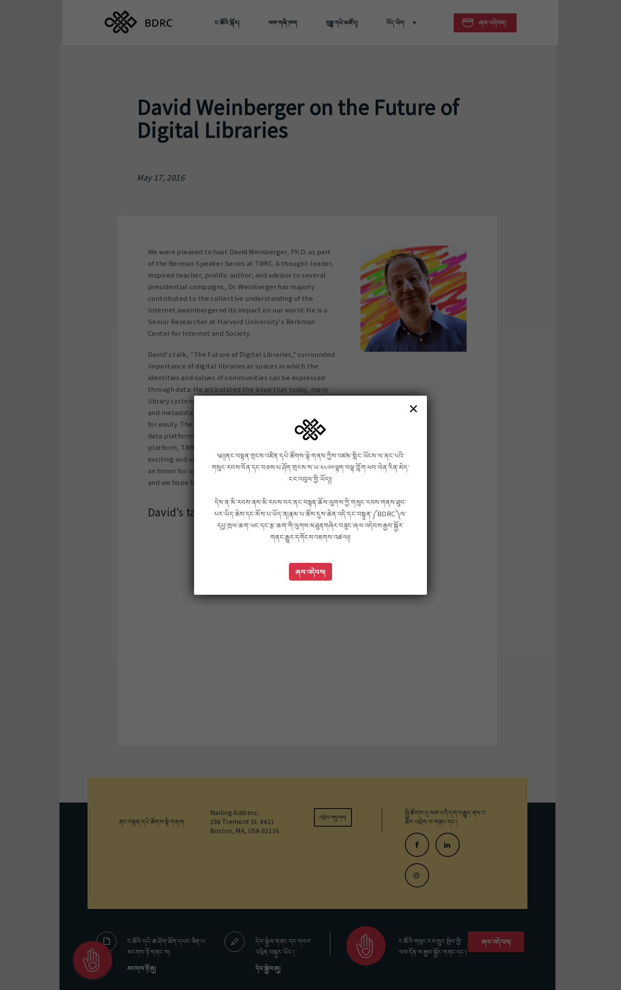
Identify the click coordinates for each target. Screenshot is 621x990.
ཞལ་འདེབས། (310, 571)
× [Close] (413, 408)
